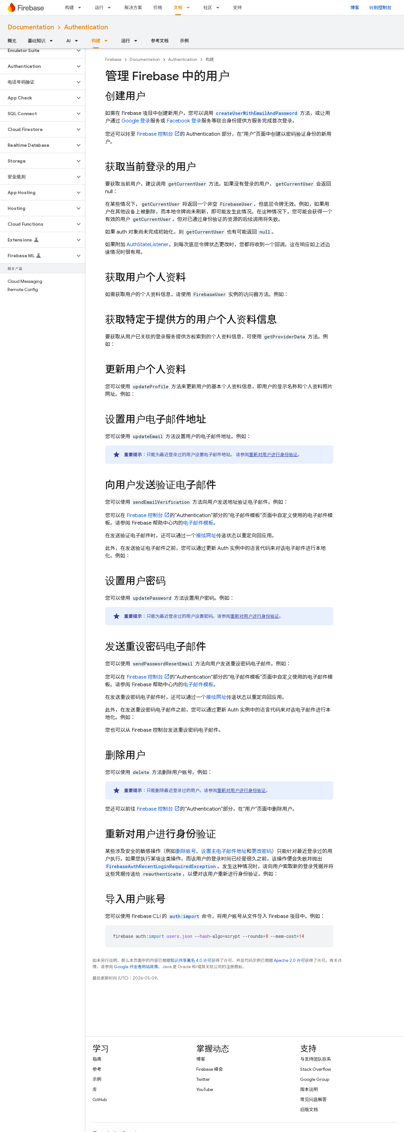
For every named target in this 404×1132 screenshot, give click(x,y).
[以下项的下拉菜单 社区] (219, 7)
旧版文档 (309, 1109)
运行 (99, 7)
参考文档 (160, 41)
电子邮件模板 (198, 523)
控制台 (155, 134)
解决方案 (133, 7)
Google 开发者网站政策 (136, 966)
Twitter (203, 1079)
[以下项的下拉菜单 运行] (111, 7)
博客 (354, 7)
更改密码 (262, 851)
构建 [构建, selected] (96, 41)
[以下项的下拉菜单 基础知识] (53, 40)
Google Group (314, 1079)
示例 (184, 41)
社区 (207, 7)
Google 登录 (136, 121)
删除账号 (186, 851)
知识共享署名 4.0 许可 (190, 960)
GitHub (99, 1099)
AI (68, 41)
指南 (96, 1059)
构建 (69, 7)
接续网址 (206, 536)
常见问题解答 (313, 1099)
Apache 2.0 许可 (289, 960)
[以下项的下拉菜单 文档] (190, 7)
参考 (96, 1069)
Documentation (31, 27)
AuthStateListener (148, 244)
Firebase (113, 59)
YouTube (204, 1089)
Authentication (86, 27)
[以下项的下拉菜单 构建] (81, 7)
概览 (12, 41)
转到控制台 (380, 7)
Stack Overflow (315, 1069)
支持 (237, 7)
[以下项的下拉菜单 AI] (78, 40)
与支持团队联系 (315, 1059)
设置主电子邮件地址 (224, 851)
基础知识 (36, 41)
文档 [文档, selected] (178, 7)
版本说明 (309, 1089)
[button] (37, 50)
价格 (157, 7)
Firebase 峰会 (209, 1069)
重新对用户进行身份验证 (273, 454)
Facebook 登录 (184, 121)
